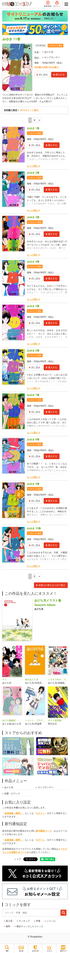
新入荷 (9, 921)
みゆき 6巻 (33, 350)
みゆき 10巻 (34, 528)
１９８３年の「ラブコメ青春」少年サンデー (58, 679)
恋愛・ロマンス (12, 793)
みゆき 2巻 (33, 172)
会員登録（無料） (13, 813)
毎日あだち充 (31, 679)
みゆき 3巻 (33, 217)
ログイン (57, 4)
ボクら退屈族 (54, 720)
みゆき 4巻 (33, 261)
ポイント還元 (56, 45)
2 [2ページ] (34, 120)
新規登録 (47, 4)
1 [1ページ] (30, 120)
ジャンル (51, 921)
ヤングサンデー (52, 57)
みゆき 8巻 (33, 439)
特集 (38, 921)
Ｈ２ (4, 679)
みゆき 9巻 (33, 483)
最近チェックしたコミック (29, 926)
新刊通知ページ (44, 831)
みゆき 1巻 (33, 128)
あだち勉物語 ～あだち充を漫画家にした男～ (12, 720)
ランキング (24, 921)
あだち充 (48, 52)
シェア (17, 859)
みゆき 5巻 (33, 306)
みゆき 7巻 (33, 395)
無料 (8, 926)
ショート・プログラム (35, 720)
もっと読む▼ (33, 166)
